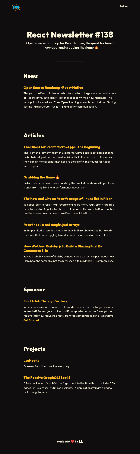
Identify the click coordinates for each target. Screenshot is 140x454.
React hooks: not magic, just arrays (52, 225)
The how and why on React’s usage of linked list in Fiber (68, 199)
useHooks (31, 360)
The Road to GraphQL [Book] (47, 377)
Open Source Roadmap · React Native (53, 87)
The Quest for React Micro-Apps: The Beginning (62, 147)
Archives (124, 6)
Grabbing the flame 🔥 (42, 177)
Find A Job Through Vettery (45, 301)
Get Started (31, 320)
